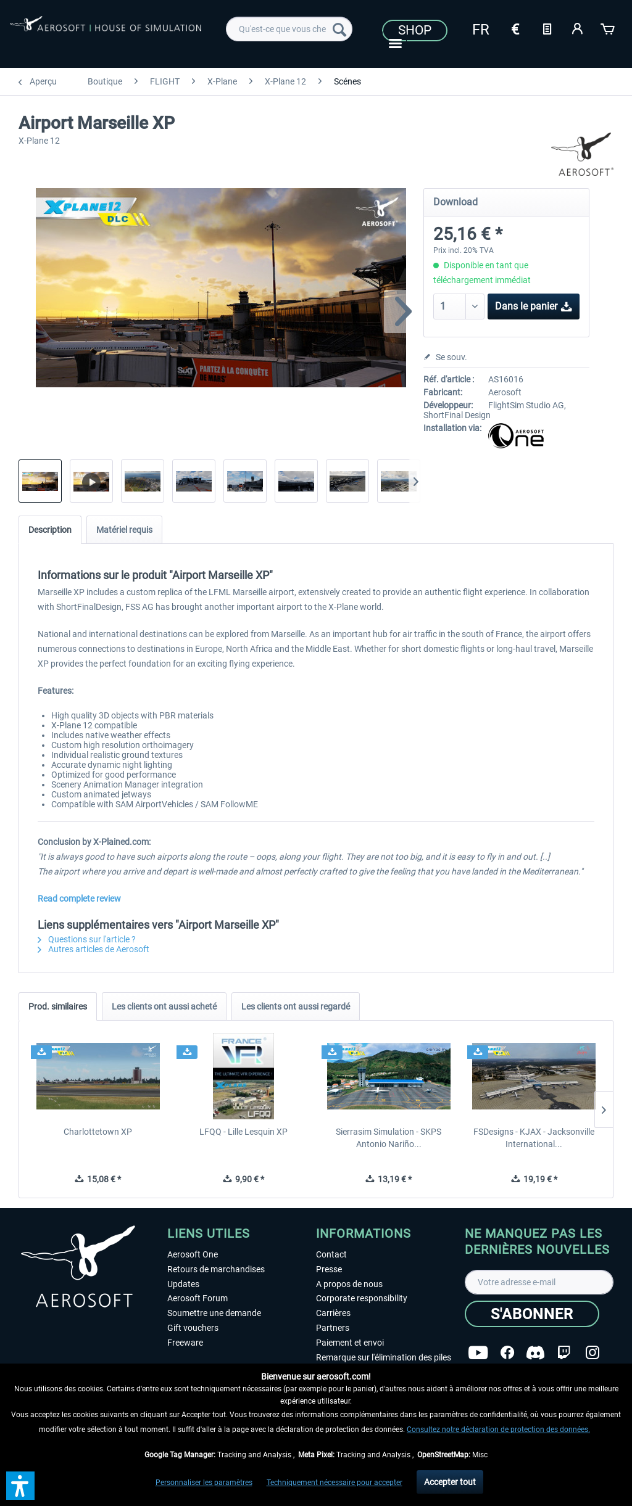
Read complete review (79, 898)
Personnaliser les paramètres (204, 1482)
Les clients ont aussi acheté (164, 1006)
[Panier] (608, 27)
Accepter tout (450, 1482)
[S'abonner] (532, 1314)
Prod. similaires (57, 1006)
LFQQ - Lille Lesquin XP (243, 1132)
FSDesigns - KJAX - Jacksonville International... (533, 1138)
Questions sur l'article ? (87, 939)
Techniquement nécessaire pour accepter (334, 1482)
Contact (331, 1254)
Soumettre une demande (214, 1313)
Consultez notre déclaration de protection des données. (498, 1429)
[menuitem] (289, 29)
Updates (183, 1284)
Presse (329, 1269)
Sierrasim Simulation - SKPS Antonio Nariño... (388, 1138)
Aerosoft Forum (197, 1298)
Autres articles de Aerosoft (93, 949)
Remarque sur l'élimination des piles (383, 1357)
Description (50, 530)
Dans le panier (533, 304)
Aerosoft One (192, 1254)
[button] (20, 1485)
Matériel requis (124, 530)
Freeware (185, 1343)
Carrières (333, 1313)
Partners (332, 1328)
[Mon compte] (577, 27)
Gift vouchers (192, 1328)
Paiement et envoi (350, 1343)
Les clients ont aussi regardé (295, 1006)
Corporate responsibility (361, 1298)
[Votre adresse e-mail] (539, 1282)
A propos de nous (349, 1284)
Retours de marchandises (216, 1269)
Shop (414, 30)
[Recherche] (339, 29)
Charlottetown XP (98, 1132)
